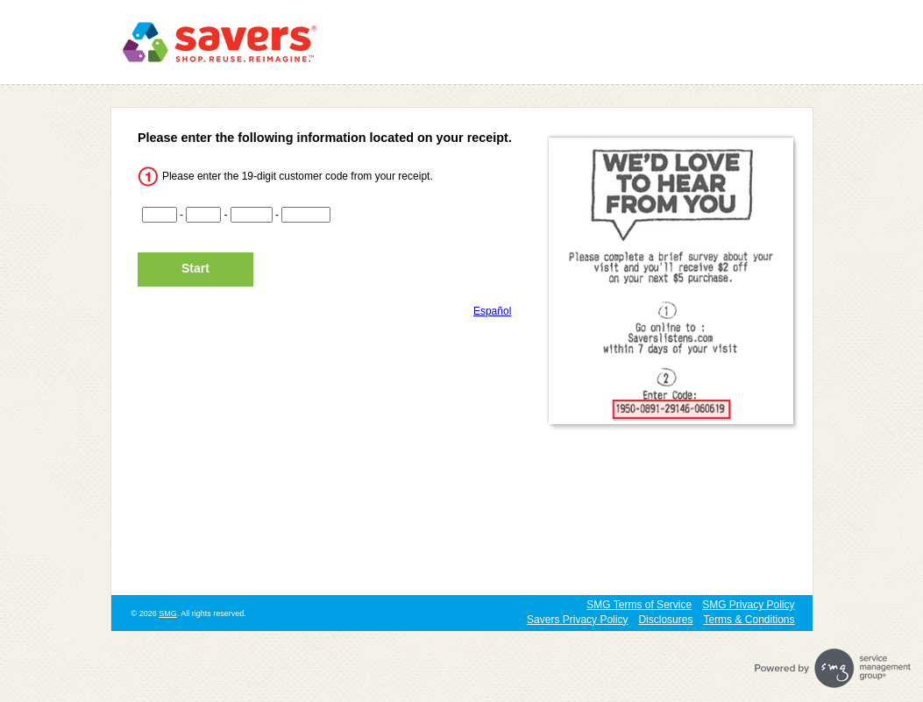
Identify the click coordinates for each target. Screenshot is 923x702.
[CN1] (159, 215)
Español (492, 311)
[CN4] (305, 215)
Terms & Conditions (748, 619)
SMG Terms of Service (639, 605)
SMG (168, 613)
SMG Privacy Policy (748, 605)
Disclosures (665, 619)
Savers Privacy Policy (577, 619)
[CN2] (203, 215)
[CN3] (252, 215)
